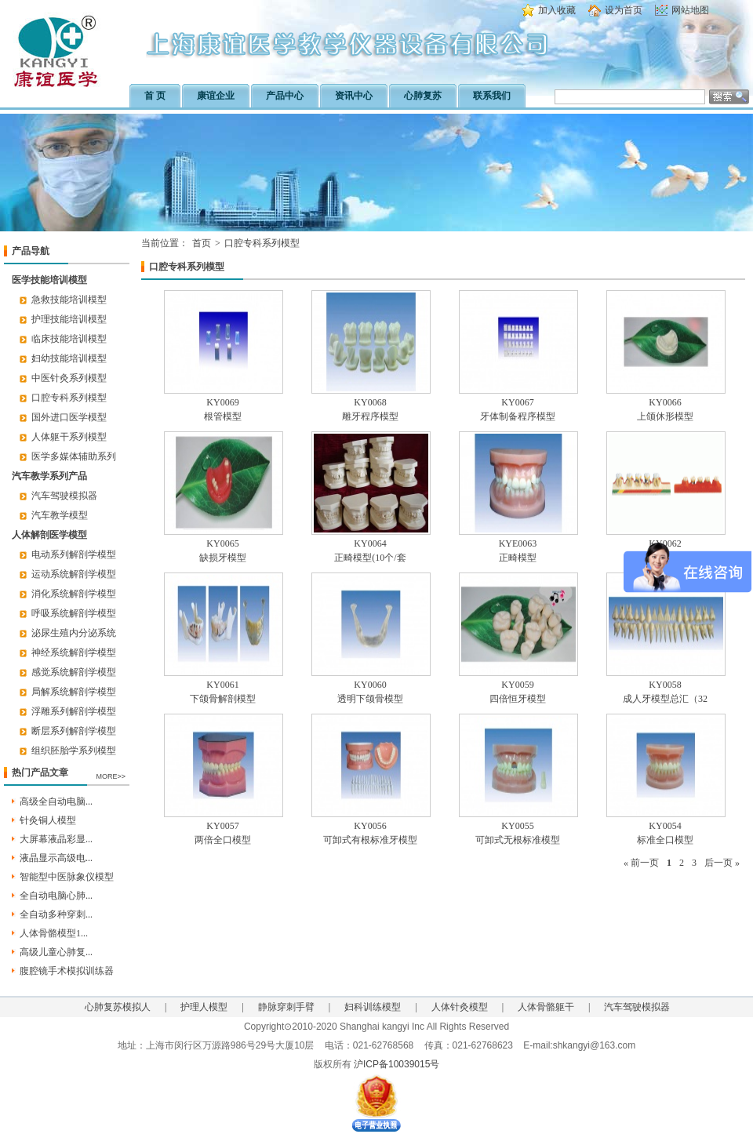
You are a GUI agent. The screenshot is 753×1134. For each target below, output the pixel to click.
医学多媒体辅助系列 (73, 456)
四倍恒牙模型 (517, 698)
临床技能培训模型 (69, 338)
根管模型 (223, 416)
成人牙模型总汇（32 (665, 698)
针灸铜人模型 (48, 820)
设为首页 (623, 10)
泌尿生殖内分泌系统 (73, 632)
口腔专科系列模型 (69, 397)
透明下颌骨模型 (370, 698)
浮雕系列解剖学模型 (73, 711)
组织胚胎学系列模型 (73, 750)
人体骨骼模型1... (54, 933)
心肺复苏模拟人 (118, 1006)
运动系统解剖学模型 (73, 574)
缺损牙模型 (222, 557)
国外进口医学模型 (69, 417)
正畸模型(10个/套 (370, 557)
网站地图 (690, 10)
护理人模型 (203, 1006)
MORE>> (111, 776)
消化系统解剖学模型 (73, 593)
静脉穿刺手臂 (286, 1006)
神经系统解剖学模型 (73, 652)
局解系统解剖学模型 (73, 691)
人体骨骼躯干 (546, 1006)
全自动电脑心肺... (56, 895)
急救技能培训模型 (69, 299)
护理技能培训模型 (69, 319)
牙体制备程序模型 (517, 416)
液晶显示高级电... (56, 857)
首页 (201, 243)
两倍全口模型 (223, 839)
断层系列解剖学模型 (73, 730)
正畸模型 (518, 557)
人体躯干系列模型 (69, 436)
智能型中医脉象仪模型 (67, 876)
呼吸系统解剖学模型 (73, 613)
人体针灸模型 (459, 1006)
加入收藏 (557, 10)
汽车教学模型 (59, 515)
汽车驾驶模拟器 (64, 495)
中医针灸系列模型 (69, 378)
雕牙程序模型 (370, 416)
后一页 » (722, 862)
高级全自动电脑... (56, 801)
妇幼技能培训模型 (69, 358)
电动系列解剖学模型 (73, 554)
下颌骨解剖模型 (223, 698)
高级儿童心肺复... (56, 952)
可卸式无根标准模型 (517, 839)
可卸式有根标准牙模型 (370, 839)
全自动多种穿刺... (56, 914)
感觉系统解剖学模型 (73, 672)
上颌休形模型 (665, 416)
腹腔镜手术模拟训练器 (67, 970)
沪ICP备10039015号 (396, 1064)
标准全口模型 (665, 839)
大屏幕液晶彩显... (56, 839)
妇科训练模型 (372, 1006)
